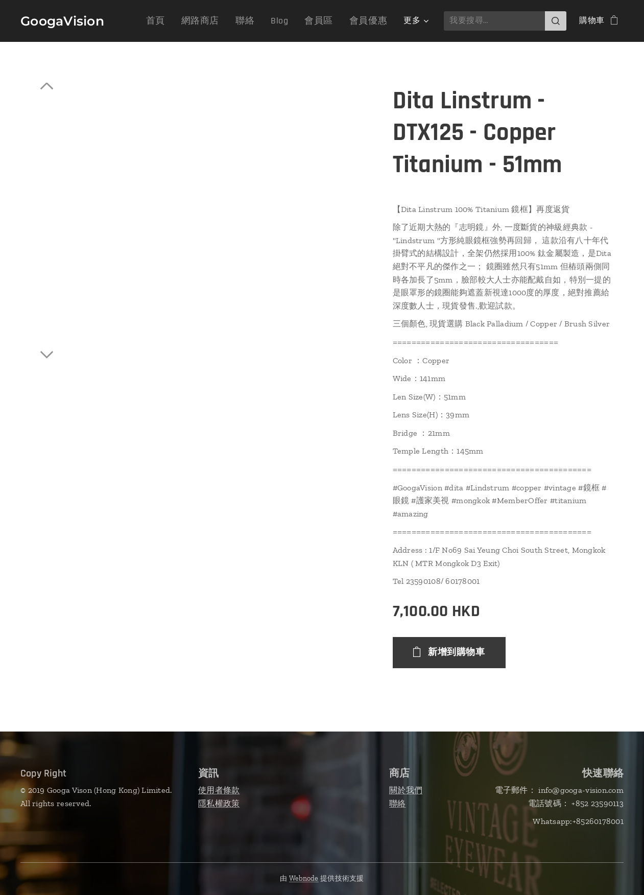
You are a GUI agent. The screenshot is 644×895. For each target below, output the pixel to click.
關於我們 (405, 790)
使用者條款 (219, 790)
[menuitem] (174, 21)
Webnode (304, 878)
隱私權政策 (219, 803)
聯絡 (397, 803)
